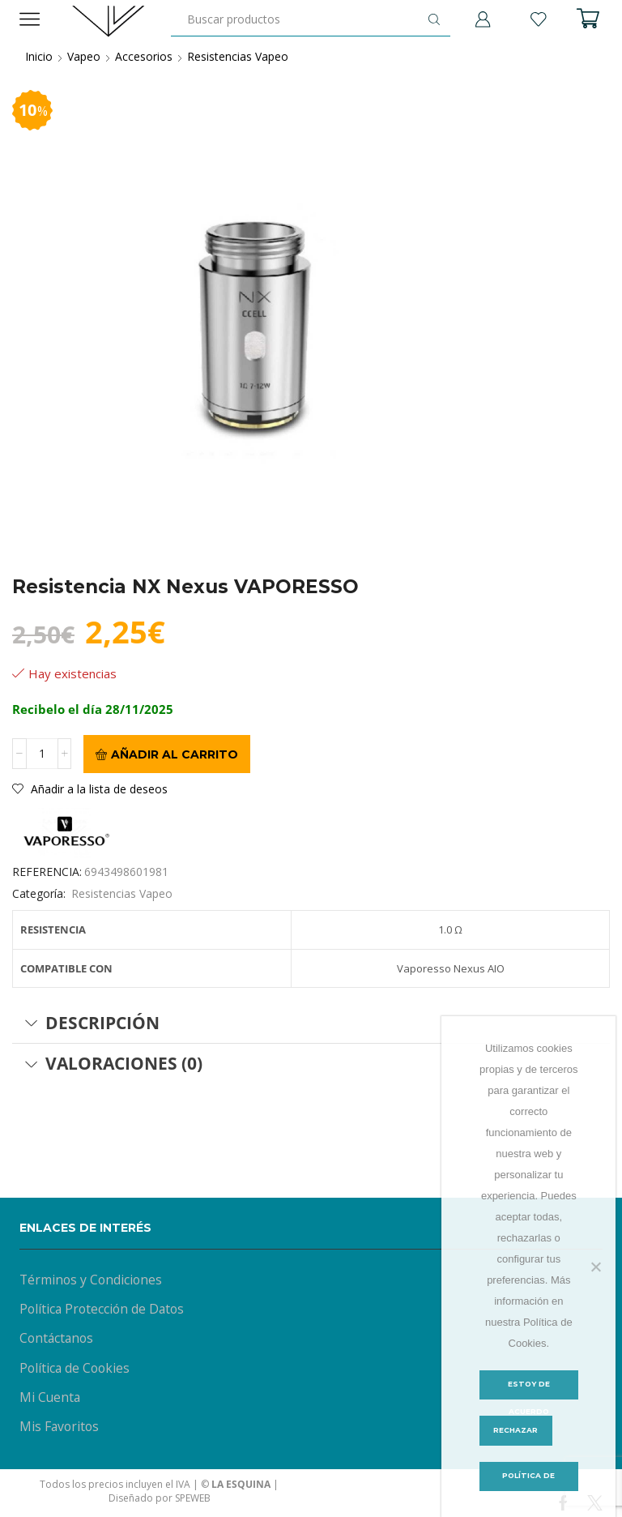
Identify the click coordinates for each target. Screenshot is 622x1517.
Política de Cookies (74, 1369)
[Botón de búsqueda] (434, 19)
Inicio (39, 56)
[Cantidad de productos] (42, 754)
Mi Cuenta (50, 1398)
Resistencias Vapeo (237, 56)
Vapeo (83, 56)
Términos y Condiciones (90, 1279)
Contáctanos (57, 1339)
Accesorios (144, 56)
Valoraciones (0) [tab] (113, 1064)
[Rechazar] (595, 1266)
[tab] (311, 1023)
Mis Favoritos (59, 1428)
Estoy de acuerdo (528, 1389)
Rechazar (516, 1430)
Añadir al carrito (174, 754)
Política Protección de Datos (102, 1309)
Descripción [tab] (92, 1022)
